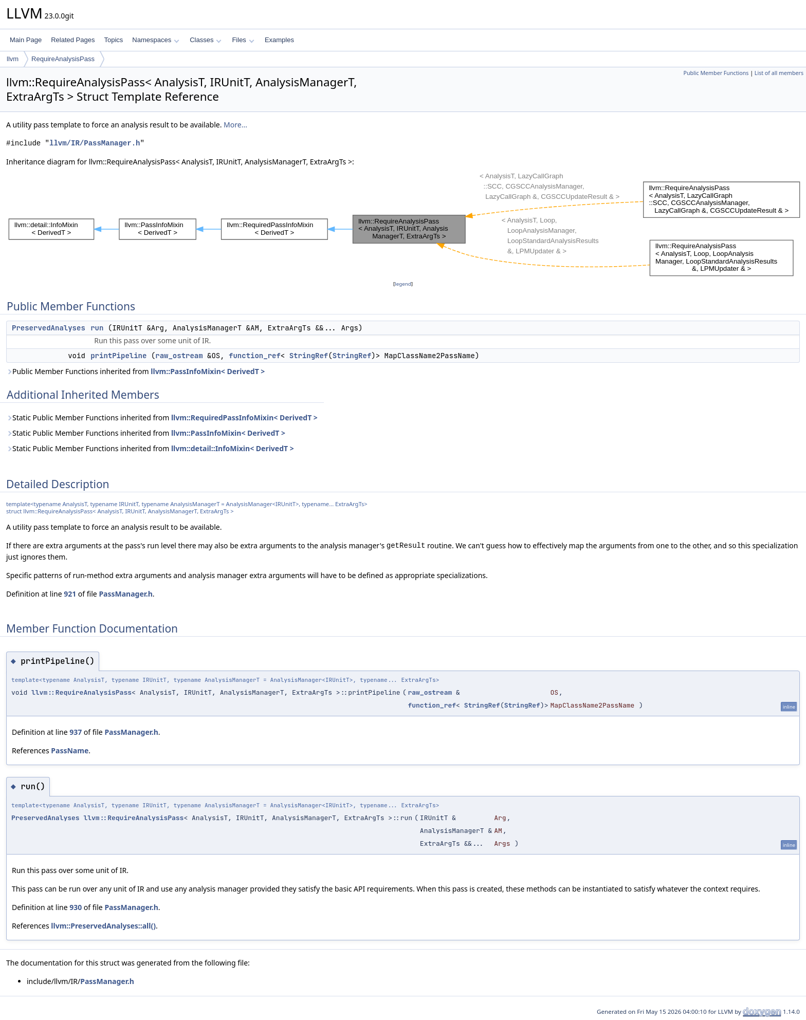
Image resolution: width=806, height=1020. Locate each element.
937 (75, 732)
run (96, 327)
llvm (13, 59)
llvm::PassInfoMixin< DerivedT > (208, 371)
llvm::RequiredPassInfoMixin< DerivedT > (244, 417)
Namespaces (155, 40)
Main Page (26, 40)
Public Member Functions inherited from (135, 371)
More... (235, 124)
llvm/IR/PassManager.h (94, 143)
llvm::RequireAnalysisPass (81, 692)
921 (70, 594)
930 (75, 907)
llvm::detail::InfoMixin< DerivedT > (232, 448)
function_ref (255, 355)
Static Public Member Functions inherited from (162, 417)
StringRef (308, 355)
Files (243, 40)
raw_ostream (179, 355)
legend (403, 284)
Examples (279, 40)
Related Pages (73, 40)
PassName (69, 750)
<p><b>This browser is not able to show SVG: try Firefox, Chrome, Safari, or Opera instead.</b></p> (404, 223)
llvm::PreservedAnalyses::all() (103, 926)
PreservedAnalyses (48, 327)
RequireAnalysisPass (63, 59)
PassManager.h (125, 594)
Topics (113, 40)
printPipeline (118, 355)
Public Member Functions (715, 73)
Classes (206, 40)
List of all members (779, 73)
